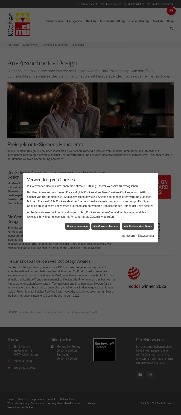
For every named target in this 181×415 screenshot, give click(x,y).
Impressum (128, 212)
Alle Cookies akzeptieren (138, 203)
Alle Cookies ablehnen (105, 203)
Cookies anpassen (77, 203)
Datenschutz (146, 212)
